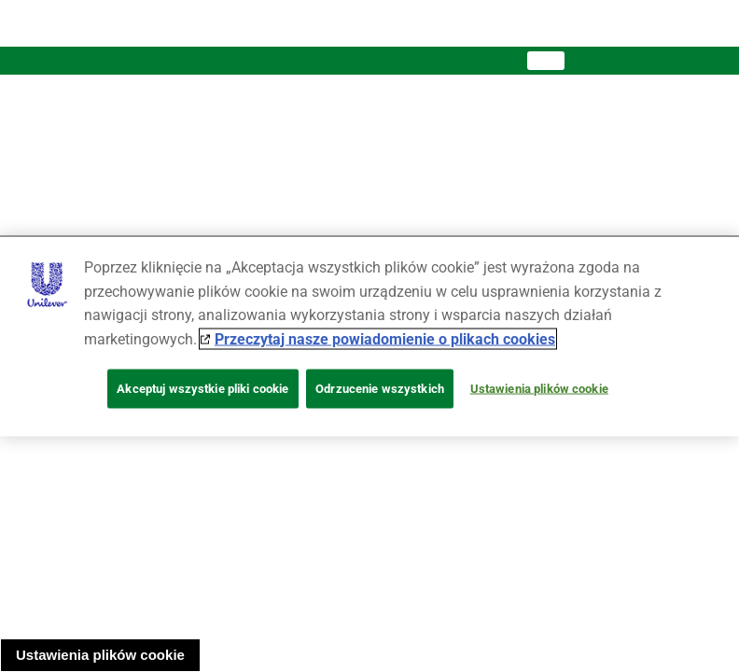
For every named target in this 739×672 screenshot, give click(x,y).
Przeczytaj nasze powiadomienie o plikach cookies (385, 338)
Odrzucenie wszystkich (379, 389)
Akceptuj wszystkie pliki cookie (202, 389)
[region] (369, 336)
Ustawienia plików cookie (100, 655)
